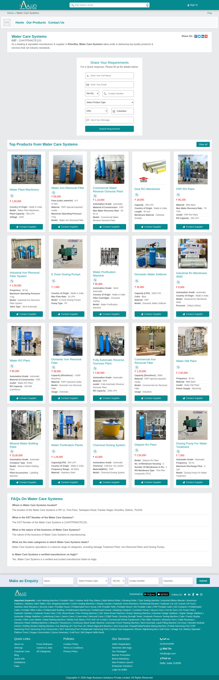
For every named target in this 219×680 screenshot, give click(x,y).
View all (203, 144)
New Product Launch (122, 662)
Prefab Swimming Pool (179, 625)
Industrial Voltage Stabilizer (165, 613)
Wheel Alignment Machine (99, 625)
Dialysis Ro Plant (145, 444)
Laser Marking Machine (47, 600)
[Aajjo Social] (185, 594)
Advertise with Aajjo (122, 647)
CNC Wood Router (66, 613)
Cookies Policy (70, 643)
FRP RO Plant (185, 188)
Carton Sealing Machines (83, 603)
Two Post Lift (79, 625)
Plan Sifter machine (150, 619)
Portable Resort (124, 606)
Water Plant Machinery (24, 189)
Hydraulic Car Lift (169, 603)
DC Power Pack (187, 610)
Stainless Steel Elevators (26, 606)
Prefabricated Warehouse (78, 610)
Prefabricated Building (53, 610)
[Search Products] (71, 4)
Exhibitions (19, 662)
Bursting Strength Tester (130, 616)
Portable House (62, 606)
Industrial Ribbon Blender (173, 600)
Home (10, 12)
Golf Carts (164, 629)
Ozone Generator (60, 632)
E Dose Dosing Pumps (65, 273)
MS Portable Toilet (106, 606)
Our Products (42, 21)
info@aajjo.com (168, 653)
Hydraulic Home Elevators (126, 603)
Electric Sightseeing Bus (146, 629)
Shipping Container (122, 610)
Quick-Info (19, 658)
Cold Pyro (74, 632)
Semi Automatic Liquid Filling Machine (159, 622)
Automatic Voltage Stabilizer (27, 616)
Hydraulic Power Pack (44, 613)
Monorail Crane (96, 616)
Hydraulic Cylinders (23, 613)
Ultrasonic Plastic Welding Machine (30, 622)
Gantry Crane (67, 616)
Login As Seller (119, 669)
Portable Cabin (67, 600)
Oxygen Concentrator (40, 632)
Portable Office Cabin (32, 610)
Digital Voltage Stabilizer (190, 613)
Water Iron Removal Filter (67, 187)
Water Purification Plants (67, 444)
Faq (209, 12)
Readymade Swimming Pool (94, 629)
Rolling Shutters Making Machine (38, 625)
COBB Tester (111, 616)
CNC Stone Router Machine (112, 613)
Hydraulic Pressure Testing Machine (161, 616)
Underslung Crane (51, 616)
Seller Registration (121, 643)
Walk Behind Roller (111, 600)
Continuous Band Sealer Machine (88, 622)
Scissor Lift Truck (187, 603)
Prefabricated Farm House (83, 606)
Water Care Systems (27, 12)
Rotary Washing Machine (138, 613)
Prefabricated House (101, 610)
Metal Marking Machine (54, 619)
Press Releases (44, 643)
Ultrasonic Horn (169, 619)
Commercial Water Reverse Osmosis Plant (108, 189)
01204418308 (167, 643)
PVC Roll (91, 619)
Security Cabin (46, 606)
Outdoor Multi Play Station (88, 600)
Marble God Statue (76, 619)
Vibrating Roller (129, 600)
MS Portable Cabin (143, 606)
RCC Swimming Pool (70, 629)
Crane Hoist (81, 616)
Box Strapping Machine (58, 603)
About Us (19, 643)
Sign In (192, 4)
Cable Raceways (186, 619)
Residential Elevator (149, 603)
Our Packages (119, 651)
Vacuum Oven (157, 610)
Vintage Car (176, 629)
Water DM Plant (186, 360)
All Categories (43, 651)
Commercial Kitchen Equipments (124, 619)
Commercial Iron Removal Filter (145, 360)
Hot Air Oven (172, 610)
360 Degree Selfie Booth (92, 632)
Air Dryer (182, 622)
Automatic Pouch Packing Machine (122, 622)
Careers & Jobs (44, 647)
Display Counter (104, 603)
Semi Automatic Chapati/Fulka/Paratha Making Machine (140, 625)
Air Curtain (102, 619)
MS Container (180, 606)
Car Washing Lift (64, 625)
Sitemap (18, 647)
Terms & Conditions (73, 647)
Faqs (16, 665)
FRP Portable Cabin (162, 606)
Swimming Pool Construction (44, 629)
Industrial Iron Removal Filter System (24, 274)
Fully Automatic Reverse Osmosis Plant (108, 361)
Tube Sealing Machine (148, 600)
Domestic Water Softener (151, 273)
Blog (16, 654)
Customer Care (22, 651)
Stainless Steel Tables (35, 603)
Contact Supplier (26, 226)
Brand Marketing (120, 658)
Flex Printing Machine (86, 613)
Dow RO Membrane (147, 188)
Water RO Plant (20, 360)
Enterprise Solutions (122, 665)
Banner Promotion (121, 654)
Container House (141, 610)
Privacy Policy (70, 651)
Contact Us (62, 21)
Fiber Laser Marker (33, 619)
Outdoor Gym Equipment (121, 629)
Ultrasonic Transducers (60, 622)
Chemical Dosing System (109, 444)
